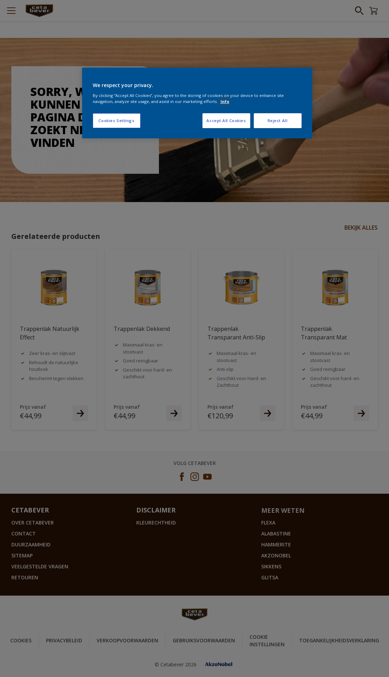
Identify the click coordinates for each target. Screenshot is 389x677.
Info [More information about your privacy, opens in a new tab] (225, 101)
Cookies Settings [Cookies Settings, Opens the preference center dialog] (116, 120)
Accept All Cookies (226, 120)
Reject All (278, 120)
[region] (197, 103)
